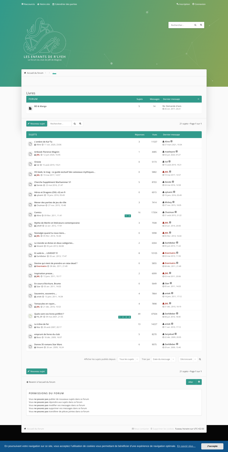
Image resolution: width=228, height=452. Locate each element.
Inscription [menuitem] (184, 4)
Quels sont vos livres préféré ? (49, 314)
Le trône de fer (41, 324)
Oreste (37, 162)
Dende (39, 185)
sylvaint (39, 195)
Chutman (40, 205)
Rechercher (195, 25)
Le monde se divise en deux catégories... (54, 243)
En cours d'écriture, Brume (47, 283)
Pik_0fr (39, 316)
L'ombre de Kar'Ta (43, 142)
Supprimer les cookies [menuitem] (163, 428)
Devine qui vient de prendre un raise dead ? (55, 263)
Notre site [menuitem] (43, 4)
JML (38, 154)
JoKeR (39, 225)
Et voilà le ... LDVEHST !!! (46, 253)
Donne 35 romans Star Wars (48, 344)
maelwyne (170, 151)
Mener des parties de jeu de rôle (50, 202)
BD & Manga (40, 106)
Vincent (39, 246)
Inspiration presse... (44, 273)
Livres (30, 93)
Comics (37, 212)
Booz (38, 337)
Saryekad (169, 334)
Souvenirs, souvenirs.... (45, 293)
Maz (38, 327)
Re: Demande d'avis (172, 106)
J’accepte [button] (212, 446)
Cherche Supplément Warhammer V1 (52, 182)
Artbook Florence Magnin (46, 152)
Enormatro (170, 253)
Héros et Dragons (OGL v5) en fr (50, 192)
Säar (38, 286)
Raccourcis (29, 4)
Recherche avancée (201, 25)
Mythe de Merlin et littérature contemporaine (57, 223)
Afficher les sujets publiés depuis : (112, 359)
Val (37, 165)
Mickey (168, 202)
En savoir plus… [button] (186, 446)
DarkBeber (170, 242)
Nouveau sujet (37, 123)
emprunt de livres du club (47, 334)
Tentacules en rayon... (45, 304)
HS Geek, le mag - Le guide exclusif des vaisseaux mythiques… (64, 172)
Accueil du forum (35, 428)
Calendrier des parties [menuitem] (64, 4)
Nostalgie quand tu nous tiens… (50, 233)
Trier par (159, 359)
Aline (38, 144)
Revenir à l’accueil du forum (42, 382)
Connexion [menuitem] (200, 4)
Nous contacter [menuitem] (141, 428)
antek (38, 296)
